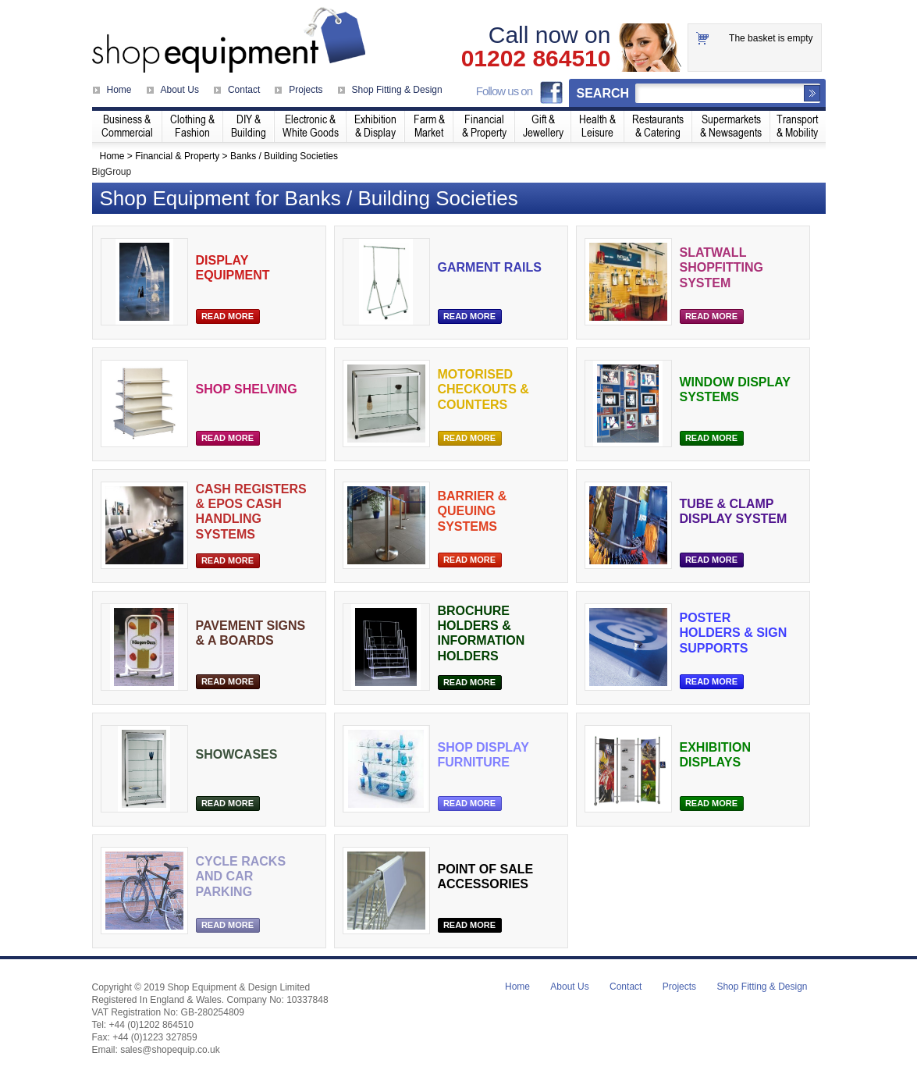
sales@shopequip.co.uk (170, 1049)
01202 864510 (536, 58)
